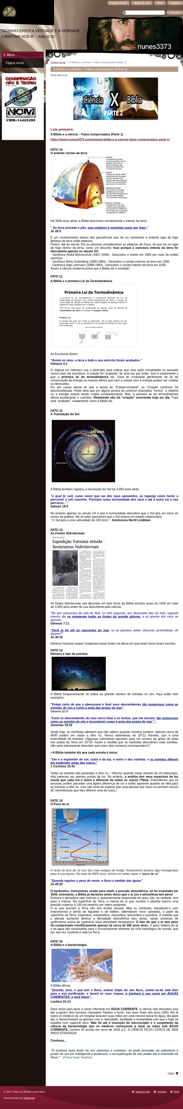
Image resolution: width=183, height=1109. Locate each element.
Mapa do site (143, 1091)
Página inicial (15, 63)
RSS (176, 1091)
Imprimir (162, 1091)
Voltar (171, 1073)
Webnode (29, 1098)
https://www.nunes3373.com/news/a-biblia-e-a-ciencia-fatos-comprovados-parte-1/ (110, 139)
